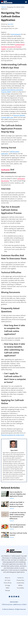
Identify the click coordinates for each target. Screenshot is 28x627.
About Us (7, 578)
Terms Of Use (7, 583)
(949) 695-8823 (14, 602)
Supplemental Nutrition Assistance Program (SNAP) (12, 46)
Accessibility (20, 588)
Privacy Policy (20, 580)
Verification (5, 170)
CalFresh (3, 7)
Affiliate (20, 585)
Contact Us (20, 578)
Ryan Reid (10, 24)
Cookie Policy (20, 583)
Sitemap (7, 590)
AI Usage (7, 585)
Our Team (7, 580)
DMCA (7, 588)
